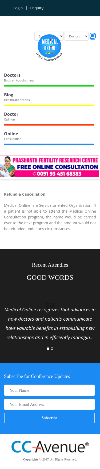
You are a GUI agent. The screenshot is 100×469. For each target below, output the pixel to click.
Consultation (12, 139)
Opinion (9, 119)
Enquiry (36, 7)
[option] (50, 323)
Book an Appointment (19, 80)
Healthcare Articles (17, 100)
